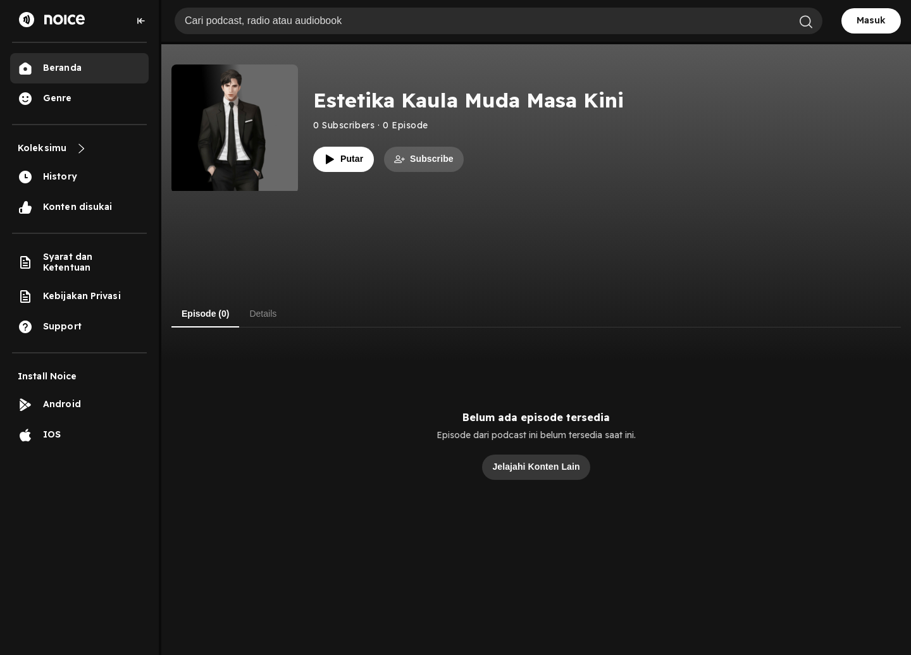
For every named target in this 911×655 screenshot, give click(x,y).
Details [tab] (262, 314)
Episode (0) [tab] (205, 314)
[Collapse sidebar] (141, 21)
